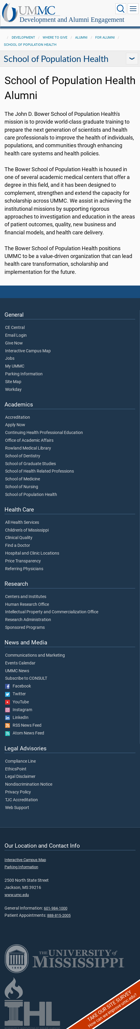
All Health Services (22, 522)
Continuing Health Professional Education (44, 432)
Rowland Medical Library (28, 448)
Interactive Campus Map (28, 351)
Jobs (9, 358)
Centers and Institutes (25, 596)
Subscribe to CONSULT (26, 678)
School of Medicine (22, 479)
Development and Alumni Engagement (72, 19)
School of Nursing (21, 487)
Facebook (18, 686)
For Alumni (105, 38)
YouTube (17, 702)
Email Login (16, 335)
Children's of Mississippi (27, 530)
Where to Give (55, 38)
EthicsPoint (15, 769)
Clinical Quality (18, 537)
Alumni (81, 38)
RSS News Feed (23, 725)
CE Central (15, 327)
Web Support (17, 807)
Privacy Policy (18, 792)
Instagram (18, 710)
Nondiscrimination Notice (28, 784)
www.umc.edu (17, 895)
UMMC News (17, 671)
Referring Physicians (24, 569)
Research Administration (28, 619)
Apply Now (15, 425)
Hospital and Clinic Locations (32, 553)
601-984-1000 (55, 908)
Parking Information (24, 374)
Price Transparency (23, 561)
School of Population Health (30, 45)
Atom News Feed (24, 733)
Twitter (15, 694)
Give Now (14, 343)
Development (23, 38)
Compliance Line (20, 761)
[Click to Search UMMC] (120, 8)
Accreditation (17, 417)
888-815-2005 (59, 915)
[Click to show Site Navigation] (133, 8)
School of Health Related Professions (39, 471)
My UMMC (14, 366)
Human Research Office (27, 604)
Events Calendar (20, 663)
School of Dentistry (22, 456)
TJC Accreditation (21, 800)
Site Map (13, 382)
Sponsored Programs (25, 627)
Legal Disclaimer (20, 776)
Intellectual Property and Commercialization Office (51, 612)
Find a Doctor (17, 545)
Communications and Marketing (35, 655)
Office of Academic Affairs (29, 440)
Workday (13, 389)
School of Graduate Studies (30, 464)
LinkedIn (17, 717)
